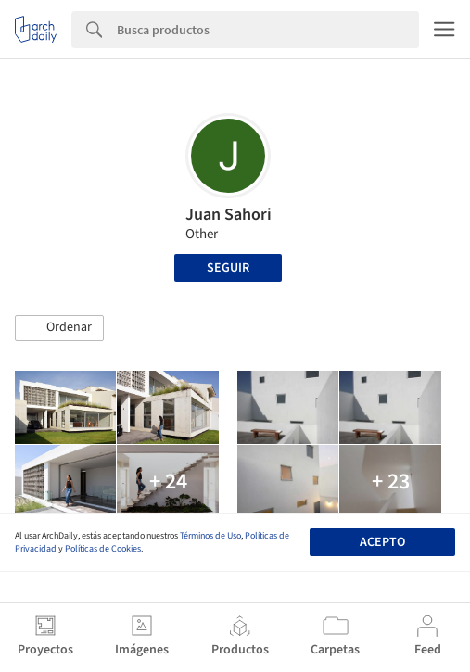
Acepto (382, 542)
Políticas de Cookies (103, 548)
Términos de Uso (210, 535)
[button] (59, 328)
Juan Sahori (228, 214)
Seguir (228, 268)
